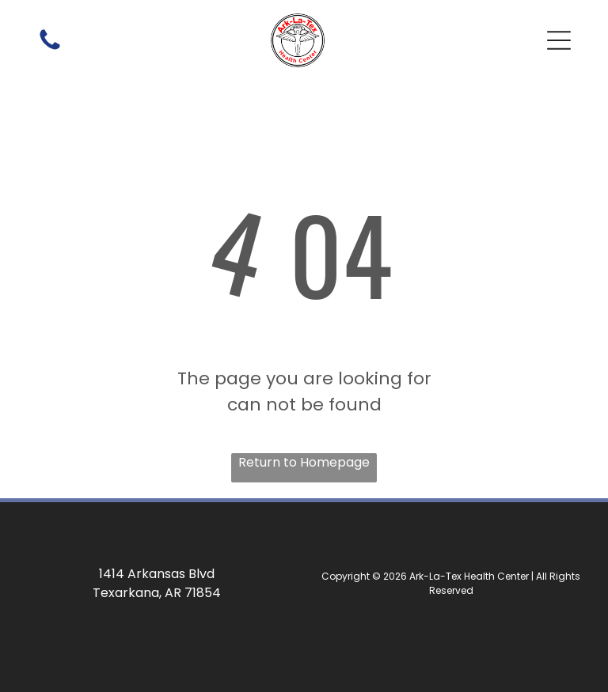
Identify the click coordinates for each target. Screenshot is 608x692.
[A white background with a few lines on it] (50, 49)
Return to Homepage (304, 462)
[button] (559, 40)
